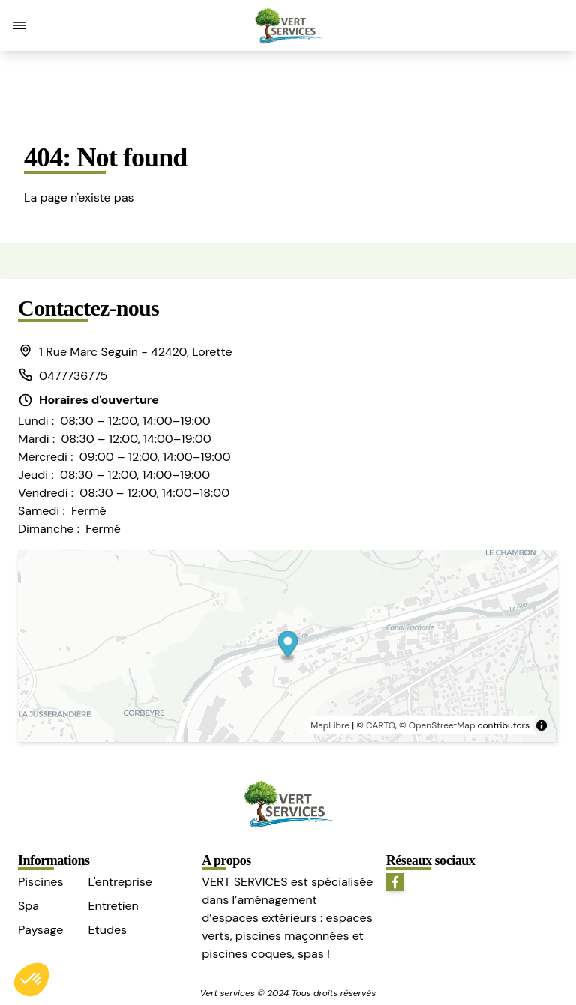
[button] (19, 25)
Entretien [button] (113, 906)
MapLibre (330, 725)
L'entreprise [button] (120, 882)
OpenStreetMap (442, 725)
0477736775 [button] (62, 375)
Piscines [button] (40, 882)
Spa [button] (28, 906)
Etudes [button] (107, 930)
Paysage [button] (40, 930)
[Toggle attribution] (541, 725)
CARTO (380, 725)
